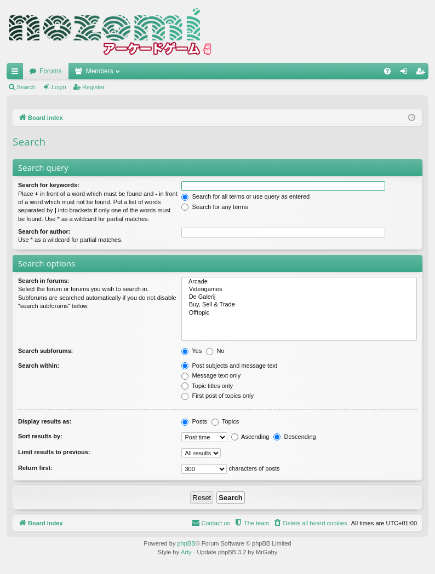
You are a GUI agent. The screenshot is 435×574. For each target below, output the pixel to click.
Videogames (299, 289)
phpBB (186, 543)
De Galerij (299, 297)
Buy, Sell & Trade (299, 305)
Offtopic (299, 313)
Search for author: (44, 231)
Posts (194, 421)
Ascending (250, 436)
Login (58, 87)
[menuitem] (387, 71)
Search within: (38, 365)
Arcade (299, 282)
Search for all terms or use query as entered (245, 196)
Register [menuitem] (422, 73)
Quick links (17, 73)
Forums (50, 71)
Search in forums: (44, 280)
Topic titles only (206, 385)
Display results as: (44, 421)
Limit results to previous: (54, 452)
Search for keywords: (48, 185)
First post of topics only (217, 395)
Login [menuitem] (406, 73)
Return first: (35, 468)
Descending (294, 436)
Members (99, 71)
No (215, 350)
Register (93, 87)
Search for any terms (214, 207)
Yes (191, 350)
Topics (225, 421)
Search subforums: (45, 350)
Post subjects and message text (229, 365)
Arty (186, 552)
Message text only (211, 375)
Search (26, 87)
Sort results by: (40, 436)
